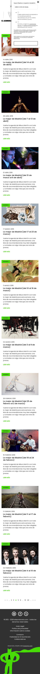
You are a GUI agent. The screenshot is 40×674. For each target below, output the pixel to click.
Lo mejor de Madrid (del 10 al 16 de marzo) (19, 289)
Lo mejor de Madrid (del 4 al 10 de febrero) (19, 571)
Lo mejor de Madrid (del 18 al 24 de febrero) (18, 458)
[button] (12, 21)
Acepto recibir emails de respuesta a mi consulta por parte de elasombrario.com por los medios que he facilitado (28, 643)
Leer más (6, 82)
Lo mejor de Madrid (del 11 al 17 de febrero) (19, 515)
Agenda (5, 35)
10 (25, 600)
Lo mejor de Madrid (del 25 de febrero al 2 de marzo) (17, 402)
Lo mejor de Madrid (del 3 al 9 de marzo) (19, 345)
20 (28, 600)
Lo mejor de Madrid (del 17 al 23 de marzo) (20, 232)
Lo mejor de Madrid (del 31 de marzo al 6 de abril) (17, 176)
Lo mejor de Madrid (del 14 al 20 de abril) (18, 63)
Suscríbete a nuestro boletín (24, 629)
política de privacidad (30, 651)
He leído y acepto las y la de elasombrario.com (28, 651)
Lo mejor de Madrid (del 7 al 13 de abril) (19, 119)
